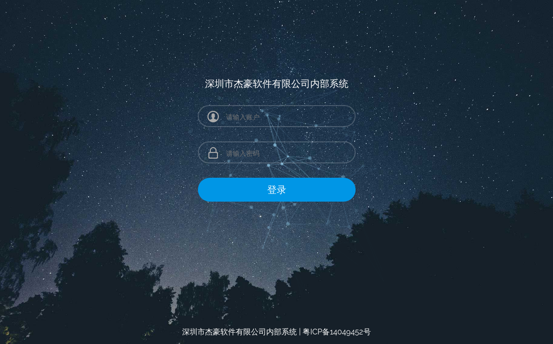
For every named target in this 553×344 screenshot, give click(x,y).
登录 (276, 189)
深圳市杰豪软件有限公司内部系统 (239, 331)
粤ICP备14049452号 (336, 331)
